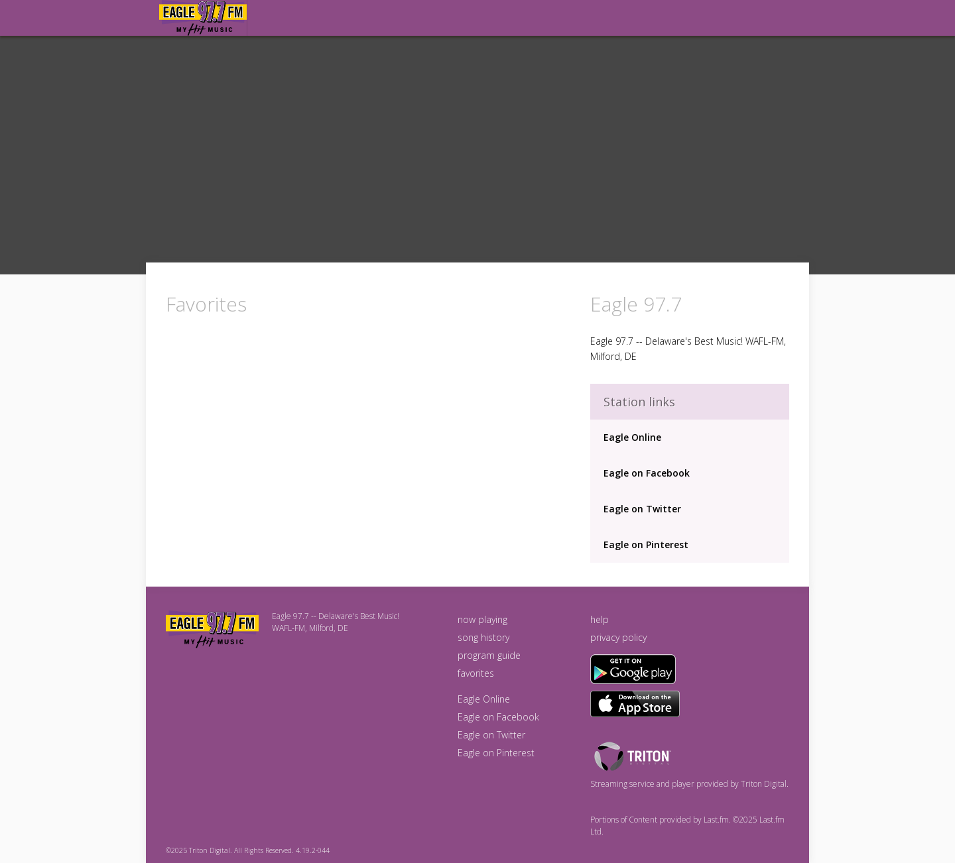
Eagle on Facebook (647, 473)
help (599, 619)
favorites (476, 673)
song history (483, 637)
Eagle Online (632, 437)
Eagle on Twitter (642, 508)
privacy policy (618, 637)
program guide (489, 655)
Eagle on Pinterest (646, 544)
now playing (482, 619)
